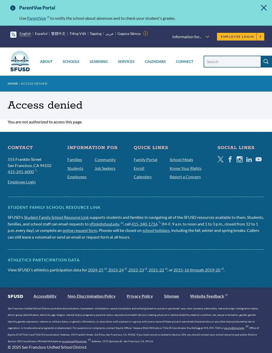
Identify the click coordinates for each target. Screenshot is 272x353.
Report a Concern (185, 176)
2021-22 (158, 269)
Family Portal (145, 159)
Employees (77, 176)
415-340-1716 (146, 223)
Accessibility (45, 295)
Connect (184, 61)
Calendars (155, 61)
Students (75, 168)
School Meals (181, 159)
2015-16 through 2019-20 (199, 269)
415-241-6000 (22, 171)
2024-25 (97, 269)
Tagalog (96, 33)
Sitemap (171, 295)
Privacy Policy (140, 295)
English (25, 33)
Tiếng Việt (77, 33)
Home (13, 83)
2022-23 (138, 269)
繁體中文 (58, 33)
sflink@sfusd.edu (106, 223)
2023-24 (117, 269)
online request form (79, 230)
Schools (71, 61)
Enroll (139, 168)
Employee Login (241, 36)
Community (105, 159)
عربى (109, 33)
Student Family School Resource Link (56, 217)
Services (126, 61)
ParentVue (38, 18)
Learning (99, 61)
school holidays (156, 230)
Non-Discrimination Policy (92, 295)
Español (41, 33)
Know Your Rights (186, 168)
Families (74, 159)
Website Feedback (209, 295)
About (46, 61)
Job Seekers (105, 168)
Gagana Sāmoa (129, 33)
